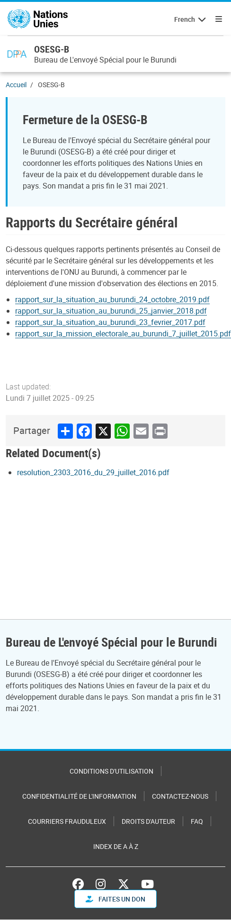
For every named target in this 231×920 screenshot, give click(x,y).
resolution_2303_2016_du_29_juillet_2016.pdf (93, 472)
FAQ (197, 821)
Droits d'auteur (148, 821)
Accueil (16, 84)
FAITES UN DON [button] (115, 898)
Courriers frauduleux (67, 821)
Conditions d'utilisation (111, 771)
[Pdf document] (118, 299)
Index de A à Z (115, 846)
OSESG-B (51, 49)
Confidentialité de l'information (79, 796)
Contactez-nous (180, 796)
